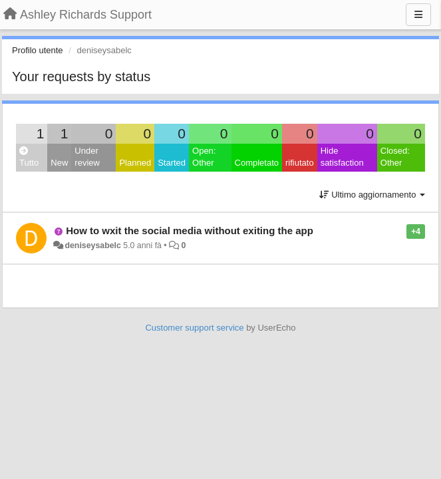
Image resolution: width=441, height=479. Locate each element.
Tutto (29, 157)
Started (172, 163)
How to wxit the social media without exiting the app (189, 230)
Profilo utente (37, 50)
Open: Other (204, 157)
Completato (257, 163)
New (59, 163)
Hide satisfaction (342, 157)
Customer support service (194, 328)
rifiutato (299, 163)
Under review (87, 157)
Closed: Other (395, 157)
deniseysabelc (92, 245)
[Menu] (418, 14)
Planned (135, 163)
